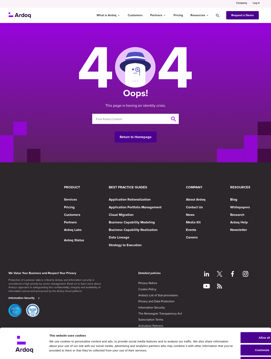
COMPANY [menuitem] (194, 187)
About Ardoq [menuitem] (196, 199)
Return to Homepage (135, 137)
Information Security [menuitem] (151, 307)
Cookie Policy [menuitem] (147, 289)
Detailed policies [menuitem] (149, 273)
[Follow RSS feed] (219, 286)
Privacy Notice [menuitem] (147, 283)
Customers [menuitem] (72, 215)
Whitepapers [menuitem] (240, 207)
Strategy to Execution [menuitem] (125, 245)
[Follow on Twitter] (219, 274)
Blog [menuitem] (233, 199)
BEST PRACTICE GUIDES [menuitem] (128, 187)
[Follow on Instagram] (245, 274)
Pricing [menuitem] (69, 207)
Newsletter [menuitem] (238, 230)
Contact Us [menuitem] (194, 207)
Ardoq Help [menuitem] (239, 222)
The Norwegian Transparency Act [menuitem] (160, 313)
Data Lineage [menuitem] (119, 237)
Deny (239, 349)
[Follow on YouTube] (206, 286)
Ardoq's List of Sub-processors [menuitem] (158, 295)
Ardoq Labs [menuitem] (73, 230)
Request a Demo (242, 14)
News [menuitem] (190, 215)
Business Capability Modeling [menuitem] (132, 222)
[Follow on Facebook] (232, 274)
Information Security (21, 298)
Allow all (239, 324)
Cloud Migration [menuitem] (121, 215)
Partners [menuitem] (70, 222)
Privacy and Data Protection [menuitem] (156, 301)
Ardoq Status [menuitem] (74, 240)
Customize (239, 336)
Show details (58, 347)
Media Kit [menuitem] (193, 222)
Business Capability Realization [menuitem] (133, 230)
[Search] (221, 13)
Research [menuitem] (237, 215)
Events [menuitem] (191, 230)
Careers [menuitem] (192, 237)
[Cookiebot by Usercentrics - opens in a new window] (24, 351)
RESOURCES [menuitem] (240, 187)
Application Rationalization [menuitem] (130, 199)
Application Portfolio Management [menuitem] (135, 207)
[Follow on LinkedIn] (206, 274)
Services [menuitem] (70, 199)
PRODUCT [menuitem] (72, 187)
